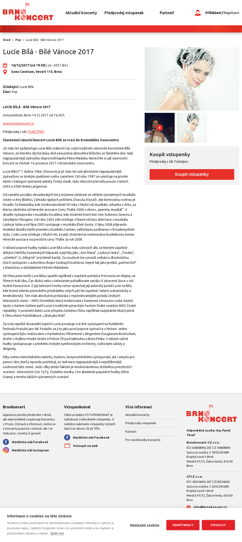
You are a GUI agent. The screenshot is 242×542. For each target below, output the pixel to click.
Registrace (231, 13)
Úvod (6, 39)
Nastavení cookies (144, 525)
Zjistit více (57, 533)
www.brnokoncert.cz (18, 123)
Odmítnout (183, 525)
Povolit (218, 525)
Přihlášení (213, 13)
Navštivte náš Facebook (30, 442)
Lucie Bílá (27, 87)
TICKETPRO (35, 132)
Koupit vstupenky (192, 174)
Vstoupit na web (85, 445)
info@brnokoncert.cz (210, 507)
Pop (18, 39)
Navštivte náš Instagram (30, 450)
